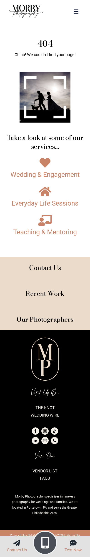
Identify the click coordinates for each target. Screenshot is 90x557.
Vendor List (45, 471)
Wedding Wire (45, 415)
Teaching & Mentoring (45, 232)
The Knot (45, 407)
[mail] (45, 440)
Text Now (73, 550)
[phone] (54, 440)
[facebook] (35, 431)
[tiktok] (54, 431)
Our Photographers (45, 319)
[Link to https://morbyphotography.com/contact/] (16, 543)
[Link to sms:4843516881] (73, 543)
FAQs (45, 478)
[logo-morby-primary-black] (26, 6)
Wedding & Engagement (45, 174)
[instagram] (45, 431)
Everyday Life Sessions (45, 203)
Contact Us (17, 550)
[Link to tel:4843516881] (45, 543)
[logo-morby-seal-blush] (45, 339)
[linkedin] (35, 440)
